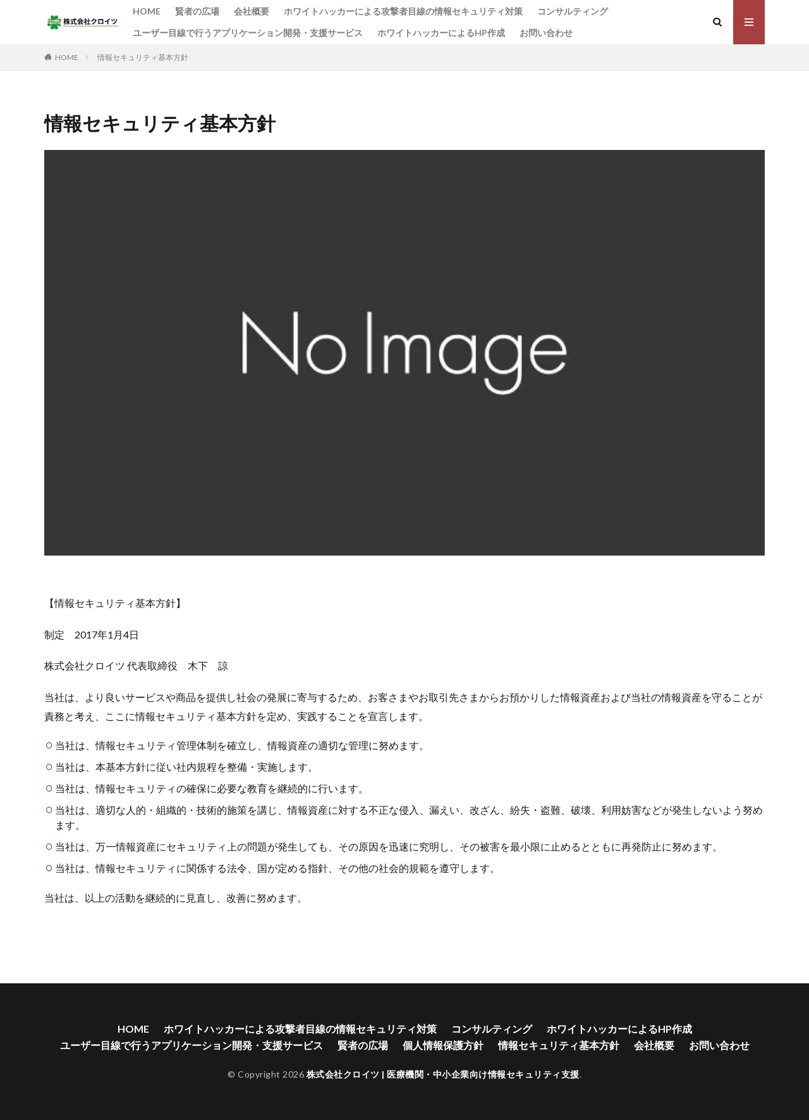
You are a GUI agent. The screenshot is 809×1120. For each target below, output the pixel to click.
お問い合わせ (546, 32)
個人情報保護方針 (443, 1045)
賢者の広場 (197, 11)
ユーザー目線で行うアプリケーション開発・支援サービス (248, 32)
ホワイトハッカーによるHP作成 (441, 32)
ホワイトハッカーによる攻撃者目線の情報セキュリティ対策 (403, 11)
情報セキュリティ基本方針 (142, 57)
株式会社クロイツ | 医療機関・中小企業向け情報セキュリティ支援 (443, 1074)
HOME (147, 11)
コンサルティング (572, 11)
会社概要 (251, 11)
